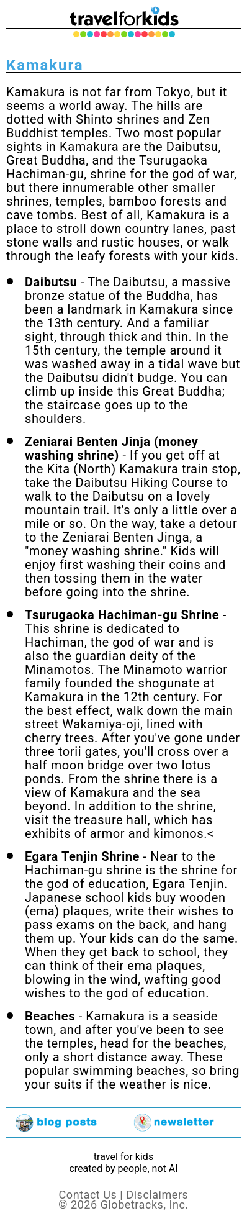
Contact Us (88, 1194)
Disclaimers (157, 1194)
